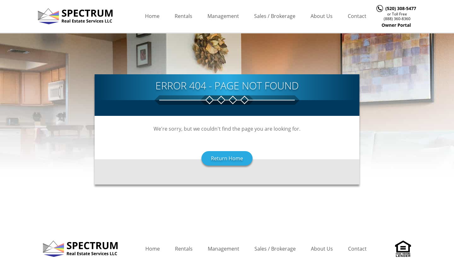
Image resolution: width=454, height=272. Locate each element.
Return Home (227, 158)
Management (223, 16)
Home (152, 16)
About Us (322, 16)
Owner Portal (396, 25)
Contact (357, 16)
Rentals (183, 16)
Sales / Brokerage (274, 16)
